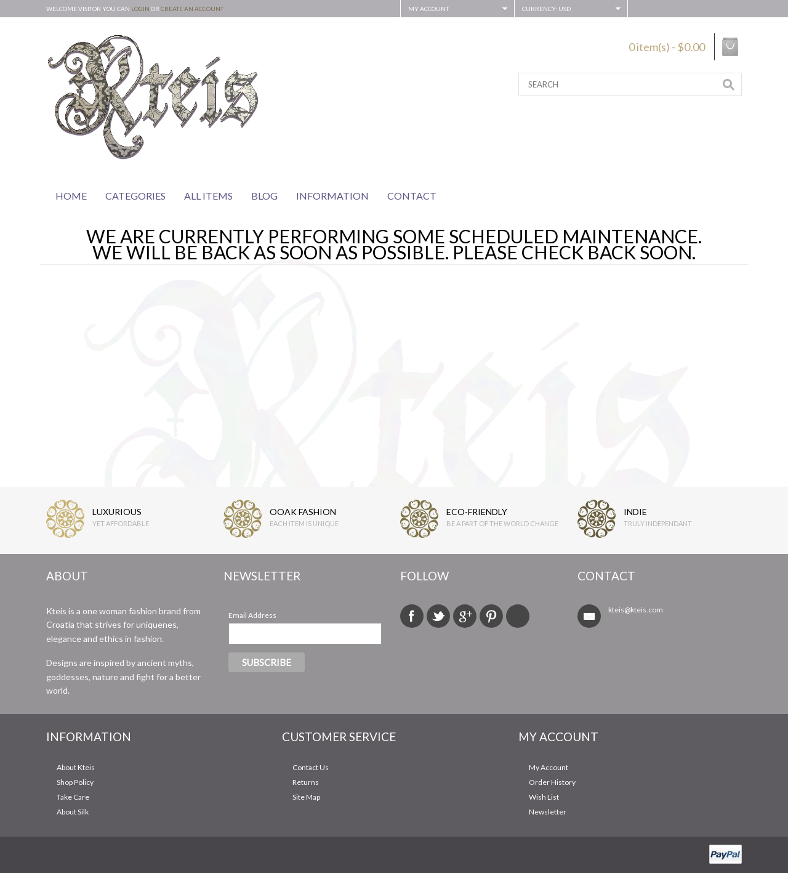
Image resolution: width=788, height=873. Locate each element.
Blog (264, 195)
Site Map (306, 797)
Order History (552, 782)
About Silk (73, 811)
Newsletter (547, 811)
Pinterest (491, 616)
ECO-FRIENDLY (476, 511)
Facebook (412, 616)
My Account (548, 767)
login (140, 8)
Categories (135, 195)
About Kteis (76, 767)
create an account (192, 8)
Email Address (252, 615)
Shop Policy (75, 782)
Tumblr (517, 616)
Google (464, 616)
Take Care (73, 797)
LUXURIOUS (117, 511)
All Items (208, 195)
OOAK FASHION (303, 511)
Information (332, 195)
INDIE (635, 511)
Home (71, 195)
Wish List (544, 797)
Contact (411, 195)
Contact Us (310, 767)
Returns (305, 782)
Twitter (438, 616)
